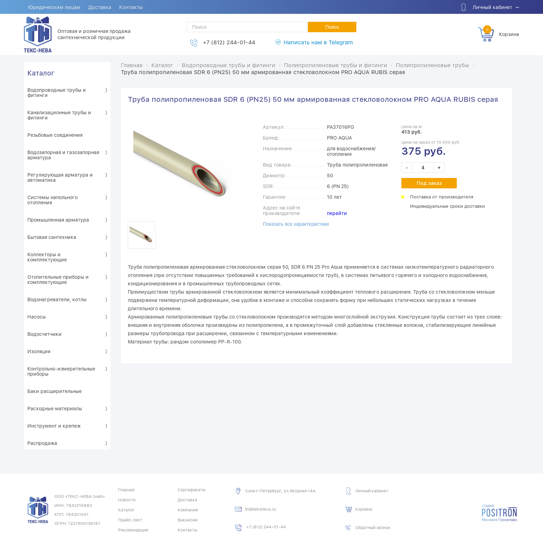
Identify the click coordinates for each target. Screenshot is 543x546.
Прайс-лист (130, 519)
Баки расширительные (54, 391)
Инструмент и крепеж (54, 425)
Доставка (101, 7)
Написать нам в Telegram (318, 42)
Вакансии (187, 519)
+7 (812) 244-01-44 (229, 42)
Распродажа (42, 443)
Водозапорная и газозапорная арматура (63, 154)
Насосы (36, 316)
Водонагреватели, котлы (57, 299)
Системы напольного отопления (52, 199)
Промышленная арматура (58, 219)
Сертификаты (191, 489)
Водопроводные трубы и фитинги (56, 92)
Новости (126, 499)
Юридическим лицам (54, 7)
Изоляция (38, 351)
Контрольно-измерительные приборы (61, 371)
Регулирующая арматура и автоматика (60, 177)
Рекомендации (133, 529)
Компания (188, 509)
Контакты (132, 7)
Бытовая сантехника (51, 237)
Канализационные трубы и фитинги (59, 114)
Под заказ (429, 183)
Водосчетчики (44, 334)
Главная (126, 489)
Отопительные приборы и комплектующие (58, 279)
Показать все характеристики (296, 223)
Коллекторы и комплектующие (47, 256)
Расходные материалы (54, 408)
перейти (337, 213)
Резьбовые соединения (54, 134)
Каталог (40, 73)
